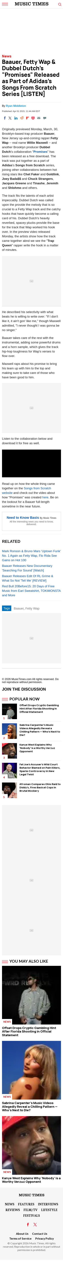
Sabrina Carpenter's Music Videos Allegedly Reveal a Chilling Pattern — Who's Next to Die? (39, 730)
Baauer (19, 608)
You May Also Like (28, 961)
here (45, 497)
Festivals (31, 1215)
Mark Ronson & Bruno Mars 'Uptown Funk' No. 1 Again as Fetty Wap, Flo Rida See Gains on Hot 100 (31, 555)
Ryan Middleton (16, 105)
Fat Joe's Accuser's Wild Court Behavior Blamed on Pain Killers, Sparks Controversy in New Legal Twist (39, 769)
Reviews (13, 1210)
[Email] (38, 118)
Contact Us (39, 1233)
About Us (22, 1233)
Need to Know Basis (23, 517)
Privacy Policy (44, 1238)
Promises (40, 151)
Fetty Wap (32, 608)
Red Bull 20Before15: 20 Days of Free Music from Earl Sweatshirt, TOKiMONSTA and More (31, 590)
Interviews (48, 1204)
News (6, 56)
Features (26, 1204)
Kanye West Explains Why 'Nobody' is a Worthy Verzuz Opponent (37, 748)
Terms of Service (20, 1238)
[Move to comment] (44, 118)
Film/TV (30, 1210)
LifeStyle (49, 1210)
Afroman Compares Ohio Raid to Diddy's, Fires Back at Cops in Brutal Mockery (40, 787)
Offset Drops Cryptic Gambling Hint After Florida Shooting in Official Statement (39, 708)
